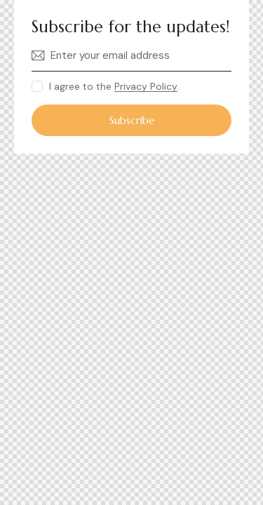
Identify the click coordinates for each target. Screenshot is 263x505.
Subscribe (131, 120)
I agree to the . (114, 86)
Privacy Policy (145, 86)
